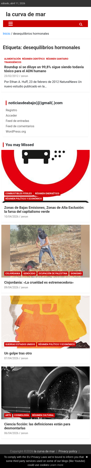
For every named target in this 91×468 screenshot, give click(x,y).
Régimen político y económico (23, 198)
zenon (24, 76)
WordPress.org (16, 131)
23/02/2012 (11, 76)
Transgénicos (12, 62)
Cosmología (21, 415)
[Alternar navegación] (10, 23)
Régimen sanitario (57, 59)
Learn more (56, 464)
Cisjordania (12, 273)
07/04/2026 (11, 358)
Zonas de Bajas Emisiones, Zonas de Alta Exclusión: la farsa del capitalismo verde (44, 210)
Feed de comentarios (20, 126)
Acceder (11, 115)
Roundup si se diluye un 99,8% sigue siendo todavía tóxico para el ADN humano (44, 69)
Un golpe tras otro (18, 353)
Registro (11, 110)
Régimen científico (33, 59)
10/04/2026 (11, 216)
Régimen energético (47, 193)
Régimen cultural (43, 415)
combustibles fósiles (18, 193)
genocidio (29, 273)
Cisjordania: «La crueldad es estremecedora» (39, 282)
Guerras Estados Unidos (20, 344)
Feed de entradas (17, 121)
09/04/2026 (11, 287)
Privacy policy (67, 451)
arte (8, 415)
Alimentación (12, 59)
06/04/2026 (11, 433)
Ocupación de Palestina (53, 273)
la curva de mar (26, 14)
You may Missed (20, 144)
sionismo (76, 273)
